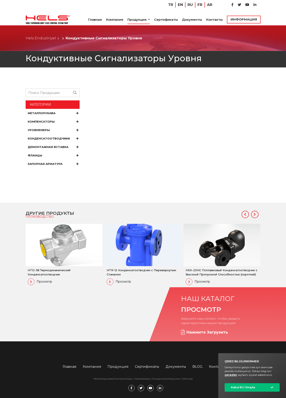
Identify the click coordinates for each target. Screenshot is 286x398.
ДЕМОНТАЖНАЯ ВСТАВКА (53, 147)
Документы (192, 20)
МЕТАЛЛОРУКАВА (53, 113)
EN (180, 5)
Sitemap (187, 378)
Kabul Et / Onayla (243, 387)
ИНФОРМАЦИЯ (244, 19)
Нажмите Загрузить (204, 332)
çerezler (231, 374)
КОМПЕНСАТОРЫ (53, 121)
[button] (245, 214)
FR (200, 5)
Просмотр (40, 281)
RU (190, 5)
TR (170, 5)
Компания (114, 20)
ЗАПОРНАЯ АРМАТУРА (53, 163)
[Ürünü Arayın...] (48, 93)
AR (209, 5)
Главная (95, 20)
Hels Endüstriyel (41, 38)
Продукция (137, 20)
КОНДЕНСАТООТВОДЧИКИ (53, 138)
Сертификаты (166, 20)
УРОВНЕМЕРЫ (53, 130)
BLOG (197, 367)
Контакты (214, 20)
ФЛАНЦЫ (53, 155)
